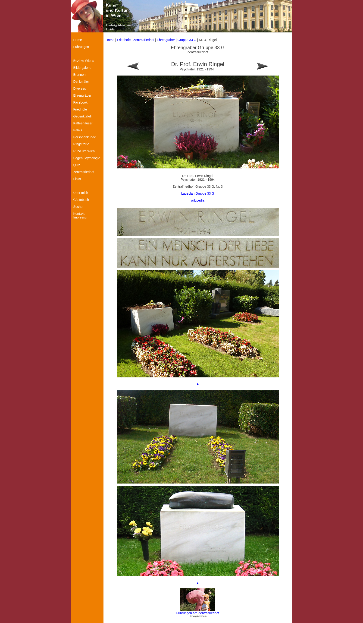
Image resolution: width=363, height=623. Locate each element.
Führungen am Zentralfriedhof (197, 613)
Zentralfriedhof (143, 40)
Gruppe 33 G (187, 40)
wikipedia (197, 200)
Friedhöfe (124, 40)
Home (110, 40)
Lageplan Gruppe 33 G (197, 193)
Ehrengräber (166, 40)
